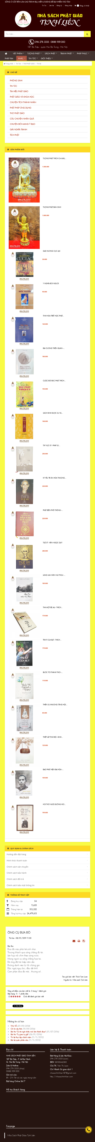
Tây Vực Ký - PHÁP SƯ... (51, 447)
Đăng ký (59, 5)
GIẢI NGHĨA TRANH (18, 129)
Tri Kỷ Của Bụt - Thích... (52, 642)
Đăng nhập (68, 5)
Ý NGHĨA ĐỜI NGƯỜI (51, 285)
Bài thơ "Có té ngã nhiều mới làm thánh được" (28, 1031)
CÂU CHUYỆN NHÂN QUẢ (22, 118)
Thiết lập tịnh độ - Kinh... (53, 739)
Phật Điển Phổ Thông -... (53, 512)
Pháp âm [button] (9, 58)
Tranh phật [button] (66, 53)
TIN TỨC (13, 86)
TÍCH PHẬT (14, 135)
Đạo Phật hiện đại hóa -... (53, 771)
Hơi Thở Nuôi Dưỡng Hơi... (54, 806)
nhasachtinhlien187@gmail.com (63, 1073)
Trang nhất (8, 64)
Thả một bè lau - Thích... (52, 609)
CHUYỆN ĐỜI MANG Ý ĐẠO (22, 124)
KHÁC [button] (21, 58)
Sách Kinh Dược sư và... (53, 415)
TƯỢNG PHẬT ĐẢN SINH (52, 209)
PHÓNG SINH (16, 80)
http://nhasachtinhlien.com (61, 1076)
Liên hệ (51, 5)
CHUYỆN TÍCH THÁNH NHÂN (23, 102)
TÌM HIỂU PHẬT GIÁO (19, 91)
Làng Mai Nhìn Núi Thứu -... (54, 577)
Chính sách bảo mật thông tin (21, 885)
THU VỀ (14, 1026)
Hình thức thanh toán (17, 860)
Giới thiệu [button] (46, 58)
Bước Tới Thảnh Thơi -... (53, 674)
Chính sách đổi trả (15, 879)
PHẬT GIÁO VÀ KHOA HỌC (22, 96)
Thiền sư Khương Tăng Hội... (55, 707)
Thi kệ (39, 64)
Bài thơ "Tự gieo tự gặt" (19, 1034)
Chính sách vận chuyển (17, 866)
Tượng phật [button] (33, 53)
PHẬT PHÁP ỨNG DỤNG (20, 107)
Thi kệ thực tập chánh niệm (21, 1037)
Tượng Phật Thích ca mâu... (54, 160)
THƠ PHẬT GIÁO (29, 64)
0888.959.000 (58, 41)
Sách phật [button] (50, 53)
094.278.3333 (42, 41)
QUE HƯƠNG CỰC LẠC (51, 253)
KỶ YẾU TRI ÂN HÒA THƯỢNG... (54, 480)
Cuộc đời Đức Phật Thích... (54, 383)
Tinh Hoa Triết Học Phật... (53, 318)
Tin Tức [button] (32, 58)
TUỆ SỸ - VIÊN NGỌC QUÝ (52, 545)
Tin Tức (44, 5)
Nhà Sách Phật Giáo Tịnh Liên (21, 1135)
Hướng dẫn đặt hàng (16, 854)
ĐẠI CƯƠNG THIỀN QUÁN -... (54, 350)
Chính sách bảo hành (16, 873)
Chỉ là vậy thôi (16, 1029)
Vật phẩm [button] (17, 53)
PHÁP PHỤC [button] (82, 53)
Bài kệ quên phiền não (19, 1040)
